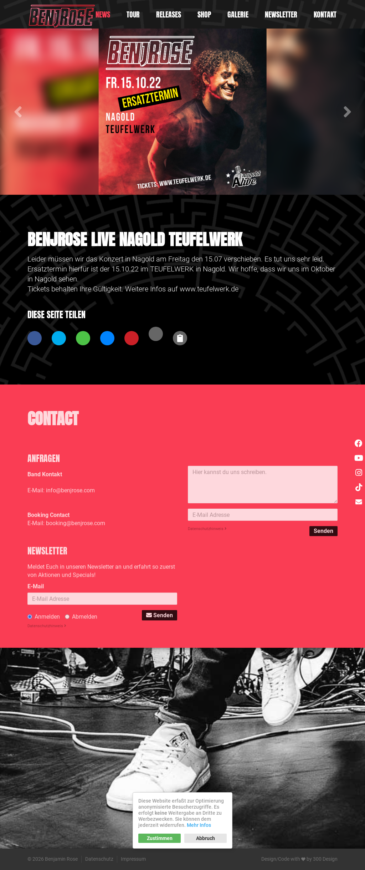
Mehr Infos (199, 825)
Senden (323, 589)
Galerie (237, 14)
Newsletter (281, 14)
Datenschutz (99, 859)
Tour (133, 14)
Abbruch (205, 838)
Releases (168, 14)
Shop (204, 14)
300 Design (325, 859)
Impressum (133, 859)
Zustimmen (160, 838)
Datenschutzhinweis (207, 587)
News (103, 14)
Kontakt (325, 14)
